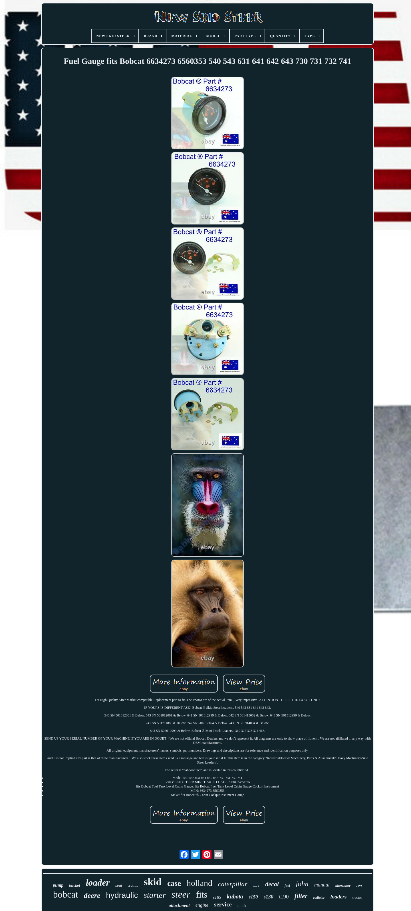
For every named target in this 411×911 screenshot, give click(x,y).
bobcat (65, 894)
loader (98, 882)
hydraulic (122, 895)
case (174, 883)
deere (92, 895)
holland (199, 883)
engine (202, 905)
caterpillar (232, 884)
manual (322, 885)
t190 (284, 897)
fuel (287, 886)
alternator (342, 885)
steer (181, 894)
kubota (235, 896)
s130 (268, 897)
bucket (74, 885)
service (223, 904)
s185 (217, 897)
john (302, 884)
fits (201, 895)
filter (300, 896)
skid (153, 882)
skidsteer (133, 886)
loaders (338, 897)
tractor (357, 897)
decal (272, 884)
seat (118, 885)
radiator (319, 898)
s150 (253, 897)
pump (58, 885)
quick (241, 906)
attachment (179, 905)
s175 (359, 886)
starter (155, 895)
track (256, 886)
